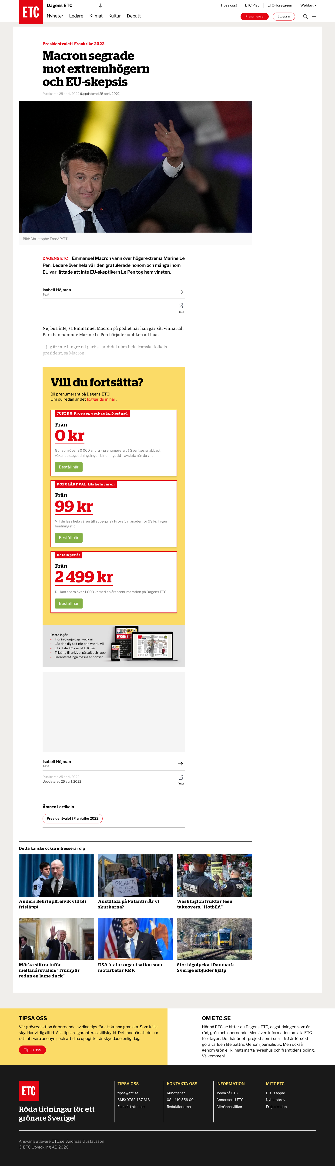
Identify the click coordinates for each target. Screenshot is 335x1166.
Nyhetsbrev (275, 1100)
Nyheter (55, 16)
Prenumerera (254, 16)
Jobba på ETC (227, 1093)
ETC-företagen (280, 5)
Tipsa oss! (228, 5)
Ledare (76, 16)
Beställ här (69, 467)
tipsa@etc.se (127, 1093)
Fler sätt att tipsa (131, 1107)
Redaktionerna (179, 1107)
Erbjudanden (276, 1107)
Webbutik (308, 5)
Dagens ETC (74, 5)
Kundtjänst (176, 1093)
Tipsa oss (32, 1049)
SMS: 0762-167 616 (133, 1100)
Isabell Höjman (57, 290)
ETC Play (252, 5)
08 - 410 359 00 (180, 1100)
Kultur (114, 16)
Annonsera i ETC (230, 1100)
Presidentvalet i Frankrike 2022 (73, 43)
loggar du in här (101, 399)
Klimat (96, 16)
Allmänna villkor (229, 1107)
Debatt (134, 16)
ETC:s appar (275, 1093)
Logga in (284, 16)
